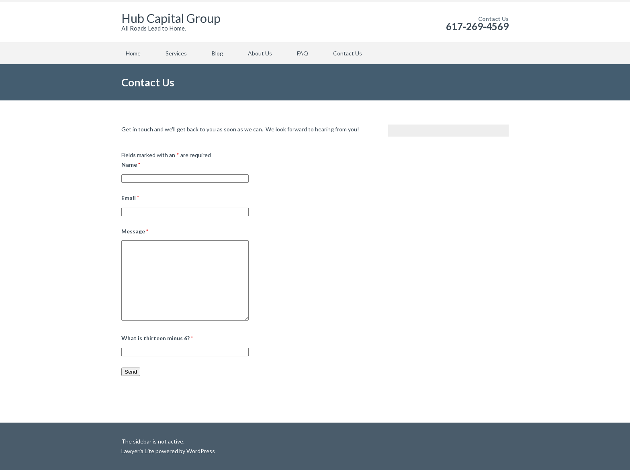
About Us (260, 53)
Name (130, 164)
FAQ (302, 53)
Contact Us (347, 53)
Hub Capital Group (171, 18)
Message (134, 231)
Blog (217, 53)
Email (130, 197)
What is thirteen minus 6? (157, 338)
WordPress (200, 451)
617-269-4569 (477, 26)
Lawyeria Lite (138, 451)
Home (133, 53)
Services (176, 53)
